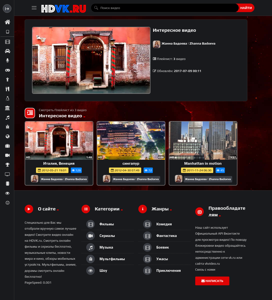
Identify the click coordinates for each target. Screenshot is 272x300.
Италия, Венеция (58, 163)
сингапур (130, 163)
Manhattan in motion (203, 163)
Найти (246, 8)
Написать (212, 281)
